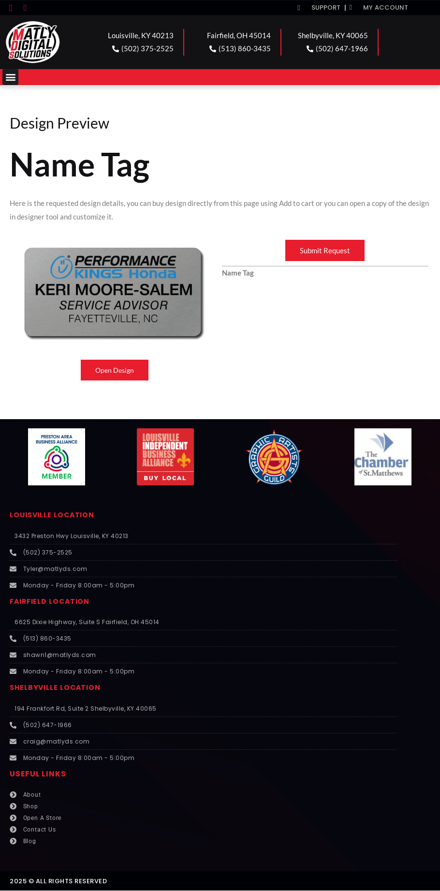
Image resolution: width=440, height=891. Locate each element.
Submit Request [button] (325, 250)
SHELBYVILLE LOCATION (58, 688)
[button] (10, 77)
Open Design (114, 370)
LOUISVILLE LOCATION (55, 515)
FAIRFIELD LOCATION (52, 602)
